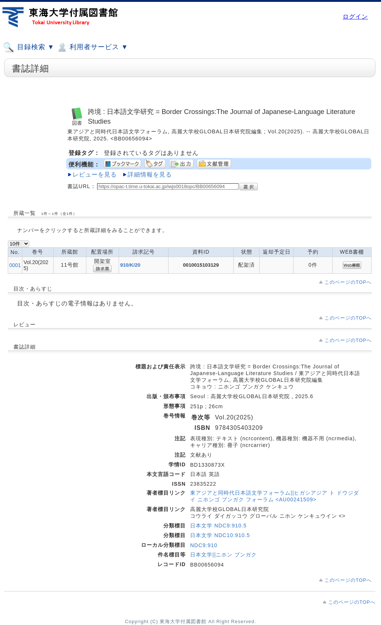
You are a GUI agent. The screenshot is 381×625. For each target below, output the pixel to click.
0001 (15, 265)
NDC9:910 (203, 545)
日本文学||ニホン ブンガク (223, 555)
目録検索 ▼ (28, 47)
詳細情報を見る (150, 174)
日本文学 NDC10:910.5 (220, 535)
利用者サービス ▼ (92, 47)
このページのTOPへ (348, 282)
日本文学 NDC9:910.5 (218, 526)
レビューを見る (95, 174)
